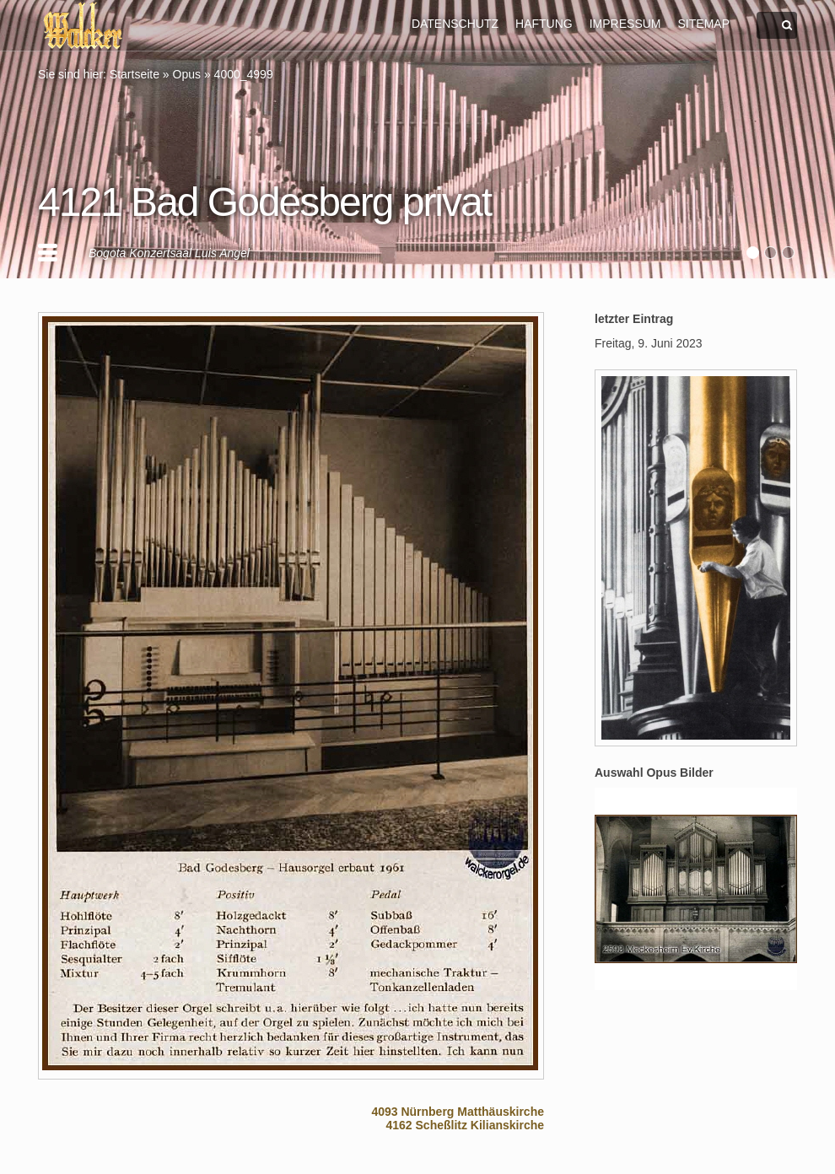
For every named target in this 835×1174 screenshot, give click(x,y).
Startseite (134, 74)
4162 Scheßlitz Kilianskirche (464, 1125)
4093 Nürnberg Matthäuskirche (457, 1111)
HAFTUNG (544, 23)
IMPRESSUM (625, 23)
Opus (187, 74)
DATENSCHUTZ (455, 23)
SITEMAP (704, 23)
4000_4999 (243, 74)
